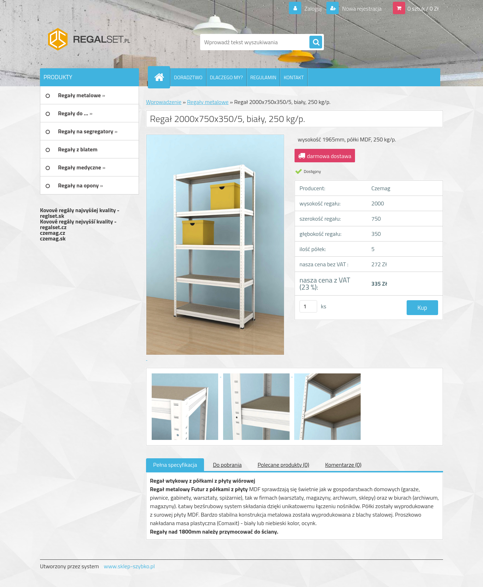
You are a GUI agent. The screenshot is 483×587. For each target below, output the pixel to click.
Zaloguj (312, 8)
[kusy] (308, 306)
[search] (315, 42)
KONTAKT (294, 77)
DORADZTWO (188, 77)
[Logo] (88, 42)
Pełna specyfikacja (175, 464)
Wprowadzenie (163, 102)
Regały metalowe (208, 102)
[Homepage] (162, 77)
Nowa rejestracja (361, 8)
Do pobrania (227, 464)
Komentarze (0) (343, 464)
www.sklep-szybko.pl (129, 566)
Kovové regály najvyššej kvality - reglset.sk (80, 213)
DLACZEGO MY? (226, 77)
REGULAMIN (263, 77)
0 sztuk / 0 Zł (423, 8)
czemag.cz (52, 232)
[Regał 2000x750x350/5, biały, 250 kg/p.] (185, 374)
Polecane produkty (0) (283, 464)
